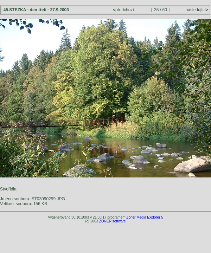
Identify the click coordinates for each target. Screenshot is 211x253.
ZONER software (112, 221)
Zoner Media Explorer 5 (144, 217)
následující (196, 9)
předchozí (124, 9)
